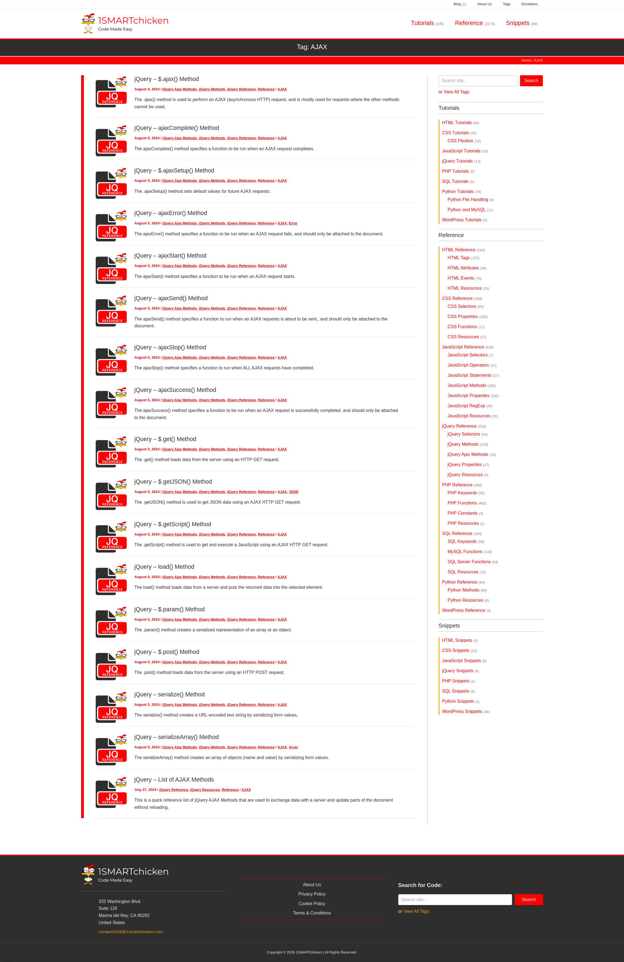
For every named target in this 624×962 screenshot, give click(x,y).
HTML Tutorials (460, 122)
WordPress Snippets (466, 711)
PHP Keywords (466, 492)
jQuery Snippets (460, 670)
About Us (312, 884)
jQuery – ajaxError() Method (172, 213)
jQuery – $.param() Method (170, 609)
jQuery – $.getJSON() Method (174, 481)
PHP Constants (465, 513)
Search (531, 80)
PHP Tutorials (458, 171)
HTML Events (465, 278)
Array (296, 747)
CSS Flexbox (464, 140)
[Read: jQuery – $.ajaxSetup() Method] (111, 182)
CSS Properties (468, 316)
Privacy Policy (312, 894)
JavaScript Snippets (464, 660)
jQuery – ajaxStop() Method (171, 347)
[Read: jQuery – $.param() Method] (111, 621)
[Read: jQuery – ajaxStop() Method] (111, 359)
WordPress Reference (466, 610)
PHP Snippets (458, 681)
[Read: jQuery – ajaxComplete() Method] (111, 140)
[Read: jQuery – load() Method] (111, 578)
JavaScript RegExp (470, 405)
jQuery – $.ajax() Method (167, 79)
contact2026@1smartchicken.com (132, 931)
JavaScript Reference (468, 347)
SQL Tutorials (458, 181)
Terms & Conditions (312, 913)
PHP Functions (467, 503)
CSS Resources (467, 336)
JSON (297, 491)
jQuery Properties (469, 464)
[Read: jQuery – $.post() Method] (111, 664)
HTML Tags (464, 257)
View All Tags (456, 92)
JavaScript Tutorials (465, 151)
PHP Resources (466, 523)
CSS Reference (462, 298)
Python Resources (468, 600)
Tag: (312, 47)
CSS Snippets (459, 650)
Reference (269, 89)
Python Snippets (461, 701)
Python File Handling (471, 199)
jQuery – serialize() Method (170, 694)
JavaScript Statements (473, 375)
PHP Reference (462, 485)
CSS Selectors (466, 306)
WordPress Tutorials (464, 220)
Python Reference (463, 582)
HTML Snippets (460, 640)
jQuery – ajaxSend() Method (172, 298)
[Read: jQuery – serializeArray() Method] (111, 749)
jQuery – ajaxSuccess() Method (176, 389)
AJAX (285, 89)
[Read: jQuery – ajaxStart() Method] (111, 268)
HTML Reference (463, 249)
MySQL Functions (470, 551)
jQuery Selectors (468, 434)
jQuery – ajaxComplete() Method (178, 127)
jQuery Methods (213, 89)
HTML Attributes (467, 268)
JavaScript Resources (473, 416)
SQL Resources (467, 572)
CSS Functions (466, 326)
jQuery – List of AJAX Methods (175, 779)
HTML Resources (468, 288)
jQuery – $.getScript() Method (174, 523)
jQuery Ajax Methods (180, 89)
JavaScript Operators (472, 365)
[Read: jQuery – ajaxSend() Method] (111, 310)
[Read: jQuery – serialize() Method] (111, 706)
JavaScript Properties (473, 395)
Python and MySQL (470, 209)
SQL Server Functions (473, 561)
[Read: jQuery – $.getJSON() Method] (111, 493)
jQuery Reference (244, 89)
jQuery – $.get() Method (166, 438)
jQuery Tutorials (461, 161)
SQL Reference (462, 533)
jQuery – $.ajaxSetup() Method (175, 170)
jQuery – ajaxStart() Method (171, 255)
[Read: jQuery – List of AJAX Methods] (111, 791)
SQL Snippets (458, 691)
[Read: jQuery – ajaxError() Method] (111, 225)
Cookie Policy (312, 903)
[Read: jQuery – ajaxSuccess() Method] (111, 402)
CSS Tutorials (459, 132)
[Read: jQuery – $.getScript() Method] (111, 536)
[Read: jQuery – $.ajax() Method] (111, 91)
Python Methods (467, 590)
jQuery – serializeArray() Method (178, 736)
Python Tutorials (461, 191)
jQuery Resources (206, 789)
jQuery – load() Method (165, 566)
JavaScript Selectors (470, 355)
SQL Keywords (466, 541)
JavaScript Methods (472, 385)
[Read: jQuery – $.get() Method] (111, 451)
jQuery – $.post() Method (167, 651)
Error (296, 223)
